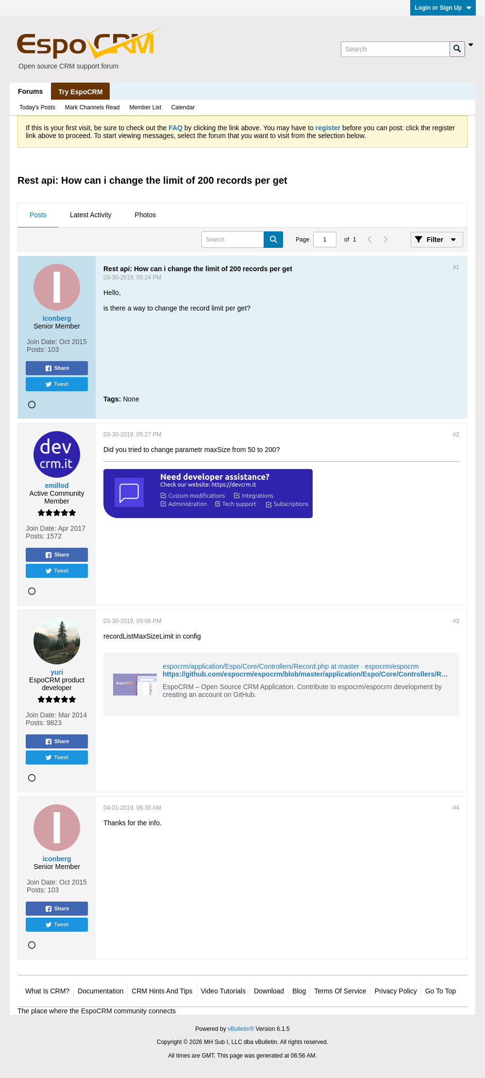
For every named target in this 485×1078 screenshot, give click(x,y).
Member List (145, 107)
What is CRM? (47, 991)
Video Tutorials (223, 991)
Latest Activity (91, 215)
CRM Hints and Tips (162, 991)
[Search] (395, 49)
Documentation (100, 991)
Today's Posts (37, 107)
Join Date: (42, 342)
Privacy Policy (396, 991)
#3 (456, 621)
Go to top (440, 991)
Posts (38, 215)
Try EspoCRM (80, 92)
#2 (456, 434)
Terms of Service (340, 991)
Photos (145, 215)
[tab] (38, 215)
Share (57, 368)
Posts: (36, 349)
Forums (30, 91)
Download (269, 991)
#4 (456, 807)
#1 (456, 267)
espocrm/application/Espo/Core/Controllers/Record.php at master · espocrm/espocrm (291, 666)
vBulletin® (241, 1029)
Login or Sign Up (443, 7)
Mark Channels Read (92, 107)
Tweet (56, 384)
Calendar (183, 107)
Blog (299, 991)
